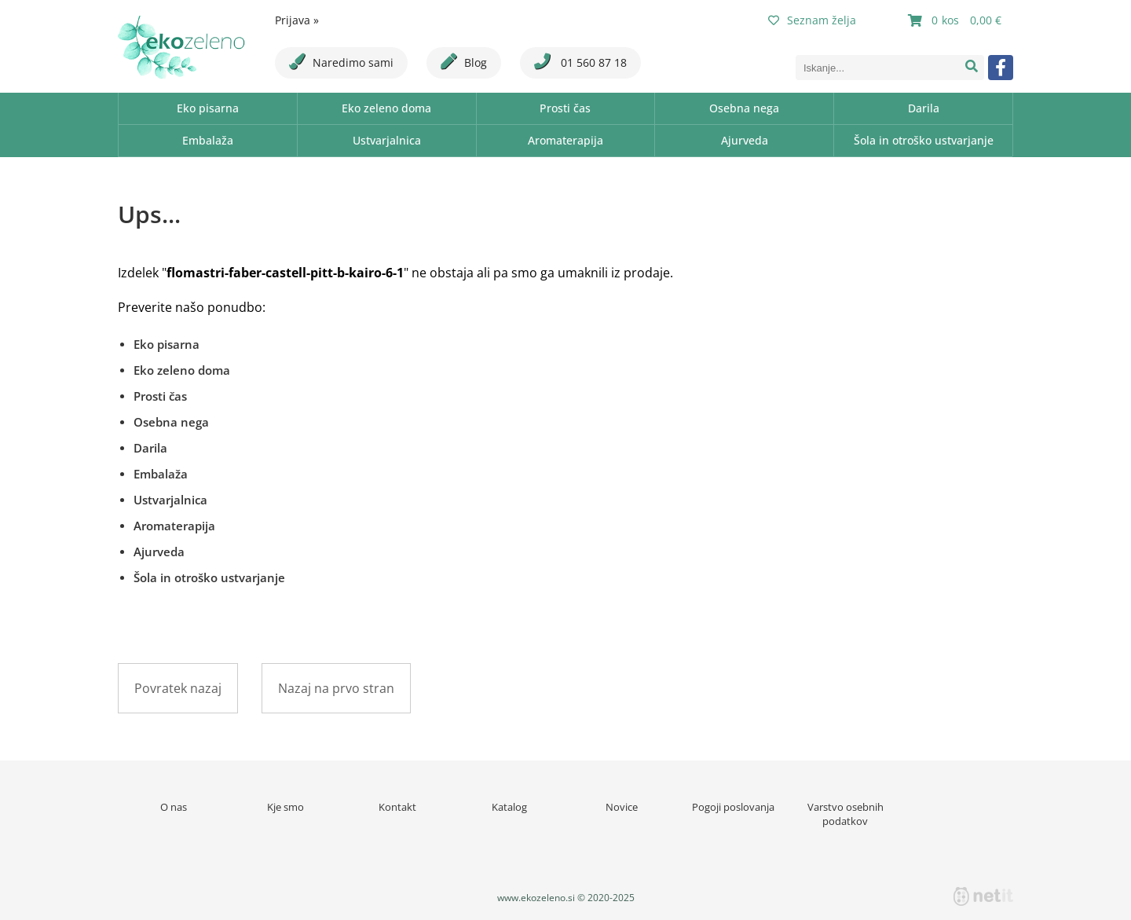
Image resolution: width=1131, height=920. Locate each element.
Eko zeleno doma (386, 108)
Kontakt (397, 807)
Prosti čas (565, 108)
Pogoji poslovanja (733, 807)
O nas (173, 807)
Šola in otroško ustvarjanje (924, 140)
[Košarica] (956, 20)
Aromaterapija (565, 140)
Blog (464, 61)
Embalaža (207, 140)
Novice (622, 807)
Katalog (509, 807)
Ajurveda (744, 140)
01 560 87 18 (580, 61)
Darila (923, 108)
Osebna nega (744, 108)
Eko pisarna (208, 108)
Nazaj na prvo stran (336, 688)
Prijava (297, 20)
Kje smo (285, 807)
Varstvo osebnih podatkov (845, 814)
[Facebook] (1000, 67)
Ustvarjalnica (387, 140)
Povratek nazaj (177, 688)
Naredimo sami (341, 61)
